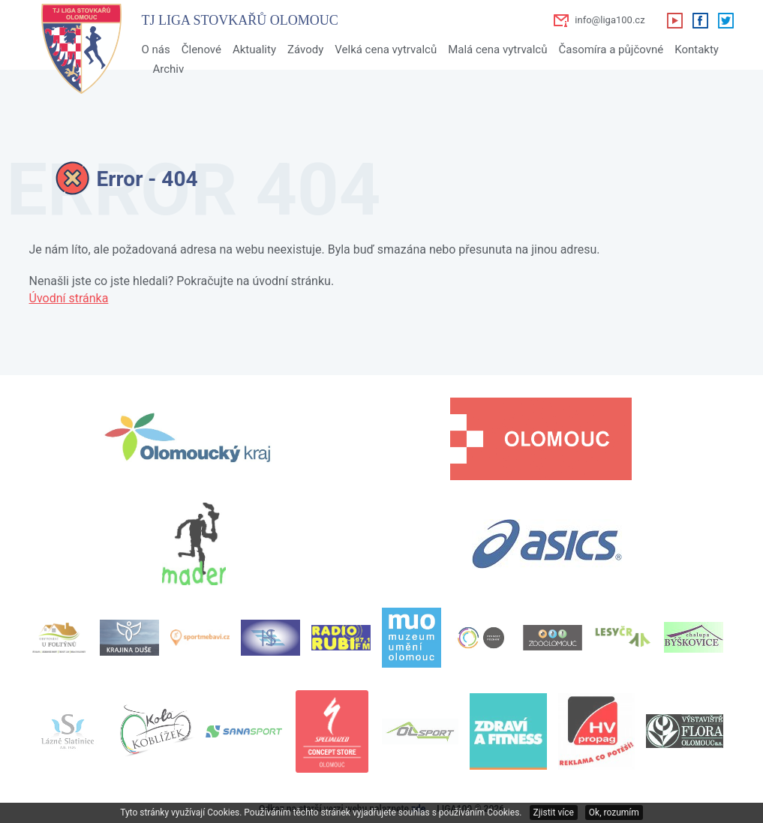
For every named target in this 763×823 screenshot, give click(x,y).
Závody (305, 49)
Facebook (700, 20)
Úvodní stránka (69, 298)
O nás (156, 49)
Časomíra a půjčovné (610, 49)
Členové (201, 49)
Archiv (169, 69)
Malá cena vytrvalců (497, 49)
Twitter (725, 20)
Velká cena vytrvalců (386, 49)
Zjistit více (553, 812)
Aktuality (254, 49)
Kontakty (696, 49)
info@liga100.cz (609, 20)
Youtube (674, 20)
